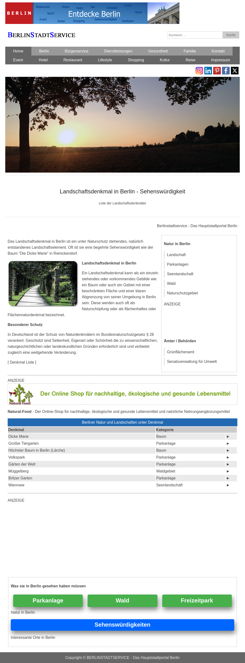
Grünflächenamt (180, 352)
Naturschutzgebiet (182, 293)
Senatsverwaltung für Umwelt (192, 362)
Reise (190, 60)
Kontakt (218, 51)
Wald (171, 283)
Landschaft (176, 255)
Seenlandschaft (180, 274)
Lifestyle (105, 60)
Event (18, 60)
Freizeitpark (197, 600)
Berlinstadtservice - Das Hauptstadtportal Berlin (197, 226)
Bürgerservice (77, 51)
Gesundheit (158, 51)
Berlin (44, 51)
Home (18, 51)
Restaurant (72, 60)
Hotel (43, 60)
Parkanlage (48, 600)
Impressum (220, 60)
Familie (190, 51)
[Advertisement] (200, 321)
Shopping (136, 60)
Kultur (165, 60)
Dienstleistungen (118, 51)
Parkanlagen (178, 264)
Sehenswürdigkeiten (122, 624)
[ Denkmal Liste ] (22, 362)
